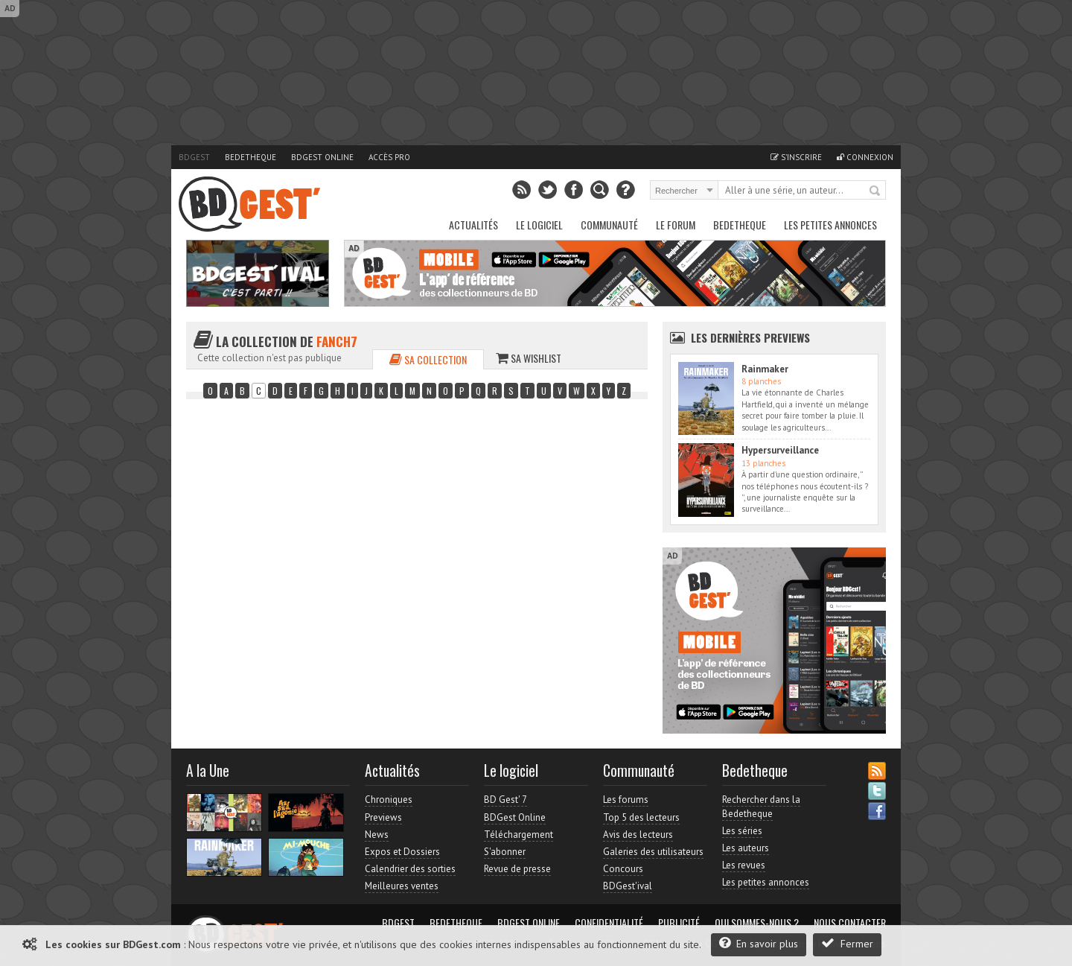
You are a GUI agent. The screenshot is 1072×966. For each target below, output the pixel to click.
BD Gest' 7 (505, 799)
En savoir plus (758, 943)
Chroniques (388, 799)
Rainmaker (764, 369)
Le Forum (675, 224)
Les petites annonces (830, 224)
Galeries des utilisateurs (653, 851)
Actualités (473, 224)
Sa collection (428, 359)
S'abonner (505, 851)
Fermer (847, 943)
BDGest (194, 157)
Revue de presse (517, 868)
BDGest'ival (627, 886)
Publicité (679, 922)
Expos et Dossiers (402, 851)
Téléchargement (518, 834)
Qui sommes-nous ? (757, 922)
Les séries (742, 830)
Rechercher (875, 191)
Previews (383, 817)
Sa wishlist (528, 358)
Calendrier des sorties (410, 868)
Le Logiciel (539, 224)
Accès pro (389, 157)
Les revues (743, 865)
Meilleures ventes (401, 886)
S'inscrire (796, 157)
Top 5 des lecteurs (641, 817)
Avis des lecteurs (638, 834)
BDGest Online (322, 157)
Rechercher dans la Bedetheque (761, 806)
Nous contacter (850, 922)
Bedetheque (250, 157)
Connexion (865, 157)
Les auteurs (745, 848)
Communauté (609, 224)
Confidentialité (609, 922)
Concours (623, 868)
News (377, 834)
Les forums (625, 799)
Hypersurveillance (780, 450)
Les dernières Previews (750, 337)
